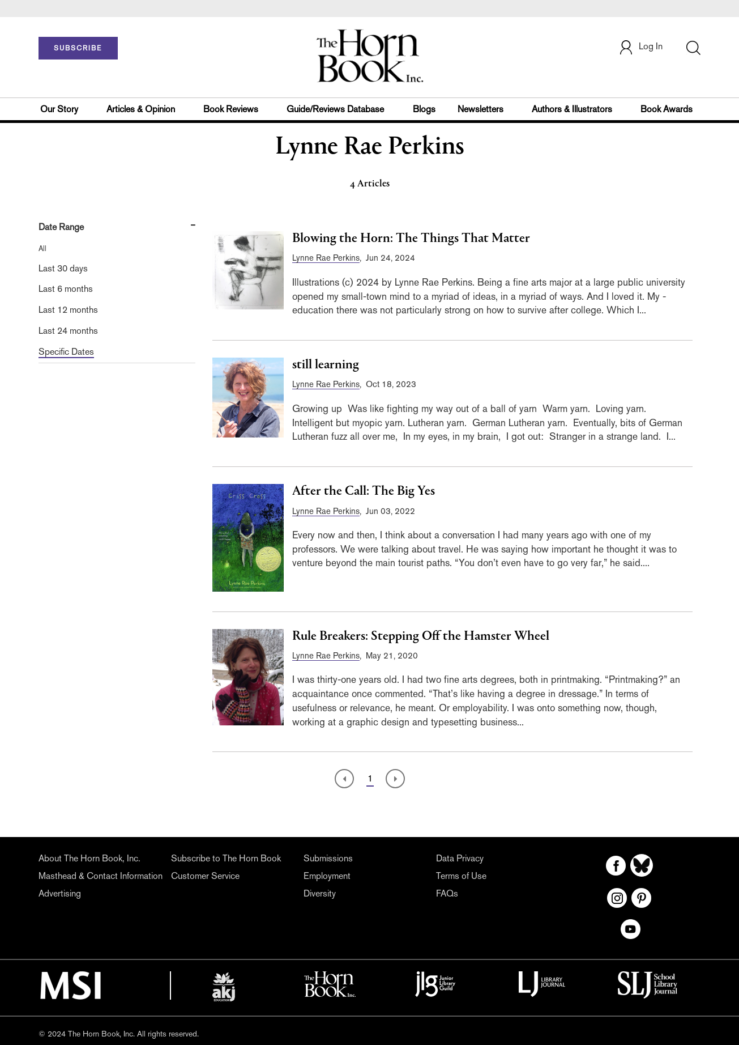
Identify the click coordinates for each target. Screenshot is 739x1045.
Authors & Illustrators (572, 109)
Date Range (61, 227)
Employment (327, 875)
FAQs (447, 893)
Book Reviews (230, 109)
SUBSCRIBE (78, 48)
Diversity (320, 893)
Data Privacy (460, 858)
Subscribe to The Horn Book (226, 858)
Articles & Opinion (140, 109)
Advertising (60, 893)
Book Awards (666, 109)
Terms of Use (461, 875)
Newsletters (480, 109)
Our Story (59, 109)
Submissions (328, 858)
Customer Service (205, 875)
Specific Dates (66, 351)
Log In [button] (640, 47)
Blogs (424, 109)
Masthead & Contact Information (101, 875)
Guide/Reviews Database (335, 109)
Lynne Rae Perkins (326, 257)
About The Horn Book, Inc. (89, 858)
